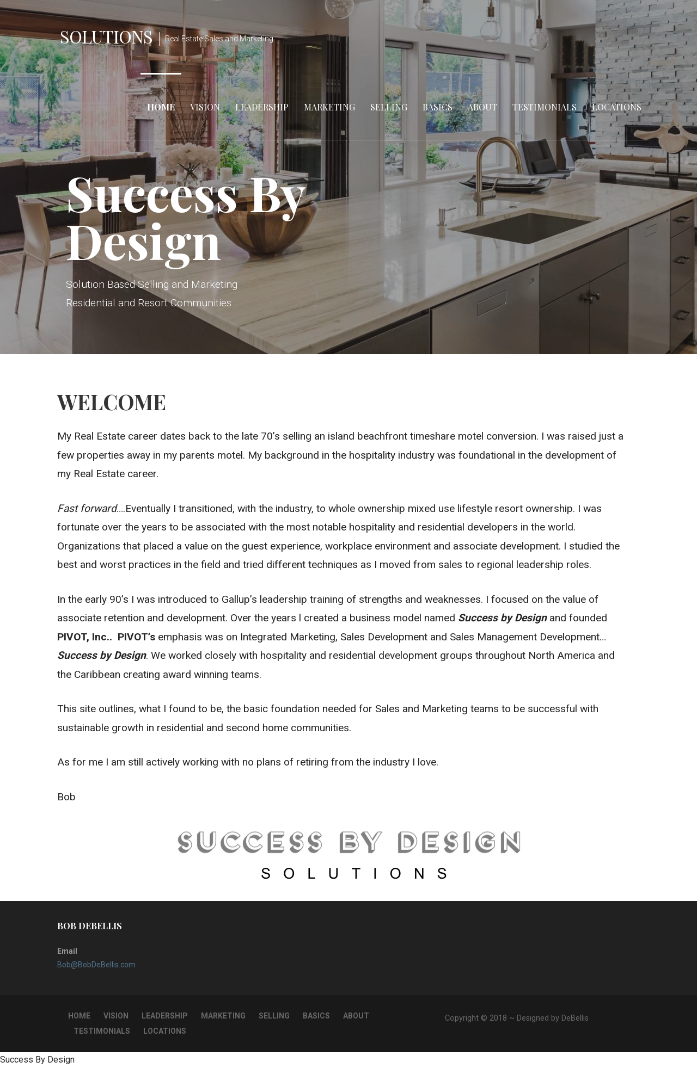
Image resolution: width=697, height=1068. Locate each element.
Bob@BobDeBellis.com (96, 964)
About (482, 107)
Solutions (106, 36)
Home (161, 107)
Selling (388, 107)
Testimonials (544, 107)
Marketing (329, 107)
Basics (438, 107)
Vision (205, 107)
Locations (616, 107)
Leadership (262, 107)
